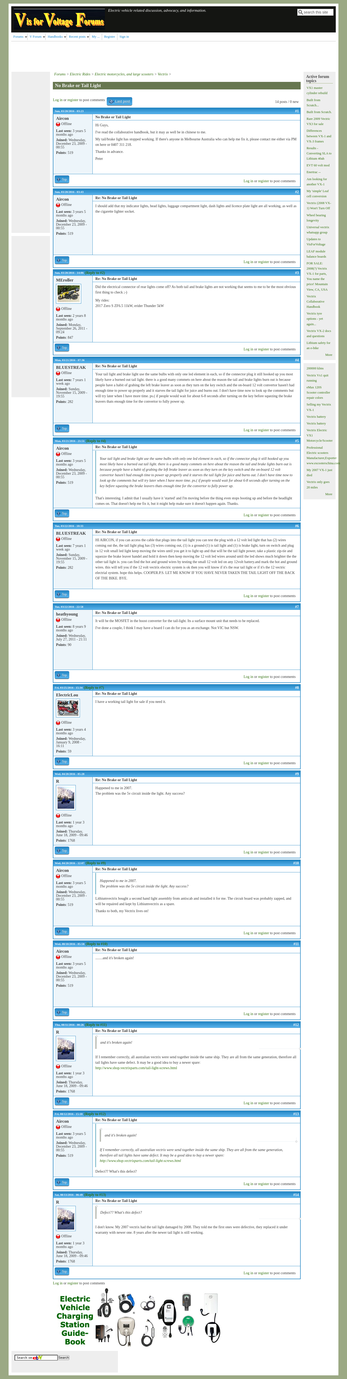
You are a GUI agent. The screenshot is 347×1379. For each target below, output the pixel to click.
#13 (296, 1114)
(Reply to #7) (94, 688)
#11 (296, 944)
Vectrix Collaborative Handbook (316, 302)
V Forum (36, 36)
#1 (297, 111)
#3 (297, 273)
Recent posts (77, 36)
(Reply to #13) (95, 1195)
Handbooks (55, 36)
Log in (57, 100)
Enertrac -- (314, 172)
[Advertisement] (106, 55)
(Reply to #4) (96, 441)
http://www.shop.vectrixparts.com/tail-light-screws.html (136, 1068)
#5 (297, 441)
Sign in (124, 36)
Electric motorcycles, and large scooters (124, 74)
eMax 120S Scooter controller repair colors (318, 392)
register (72, 100)
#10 (296, 863)
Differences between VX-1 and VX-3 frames (319, 136)
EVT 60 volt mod (318, 165)
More (328, 355)
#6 (297, 526)
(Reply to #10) (97, 944)
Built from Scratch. (319, 112)
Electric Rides (80, 74)
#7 (297, 607)
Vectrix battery (316, 417)
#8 (297, 688)
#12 (296, 1025)
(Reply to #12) (95, 1114)
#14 (296, 1195)
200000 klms (315, 368)
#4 (297, 360)
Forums (18, 36)
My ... (96, 36)
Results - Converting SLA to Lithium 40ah (319, 153)
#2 (297, 192)
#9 (297, 774)
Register (109, 36)
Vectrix (163, 74)
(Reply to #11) (96, 1025)
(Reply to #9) (96, 863)
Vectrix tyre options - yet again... (315, 319)
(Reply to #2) (95, 273)
